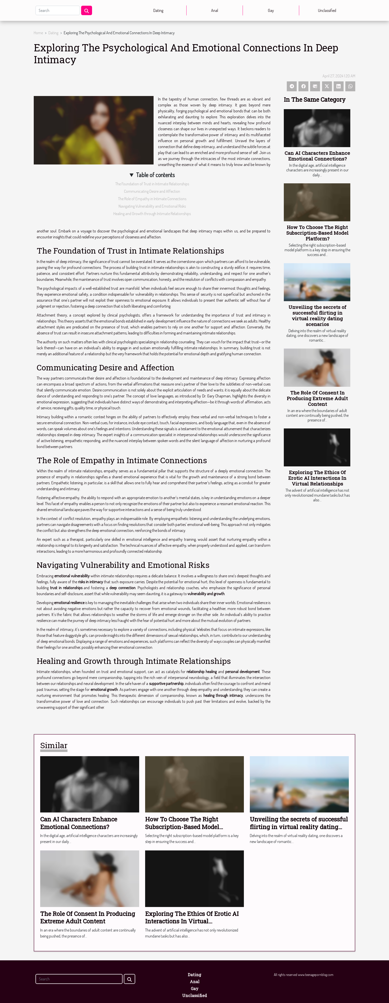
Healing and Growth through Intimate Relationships (152, 213)
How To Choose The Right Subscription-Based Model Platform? (317, 233)
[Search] (57, 10)
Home (38, 32)
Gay (271, 10)
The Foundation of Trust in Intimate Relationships (152, 183)
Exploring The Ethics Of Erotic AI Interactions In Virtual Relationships (317, 478)
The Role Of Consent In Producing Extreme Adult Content (317, 398)
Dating (158, 10)
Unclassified (327, 10)
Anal (214, 10)
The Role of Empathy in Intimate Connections (152, 198)
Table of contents (155, 175)
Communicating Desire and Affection (152, 191)
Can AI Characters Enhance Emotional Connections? (317, 156)
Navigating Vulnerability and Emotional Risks (152, 206)
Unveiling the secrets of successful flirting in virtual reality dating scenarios (317, 315)
